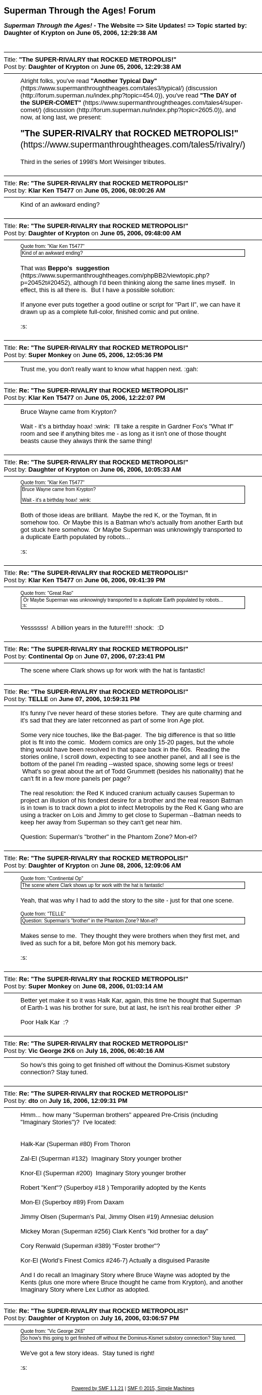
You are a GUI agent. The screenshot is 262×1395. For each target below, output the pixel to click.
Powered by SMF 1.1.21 (97, 1388)
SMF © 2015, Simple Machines (160, 1388)
